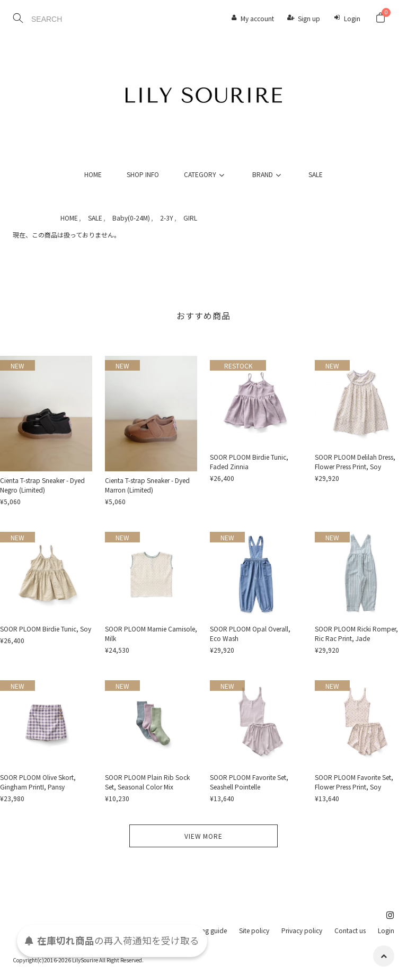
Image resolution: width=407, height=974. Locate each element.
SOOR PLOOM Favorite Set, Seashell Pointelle (249, 782)
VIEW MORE (203, 835)
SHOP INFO (143, 174)
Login (352, 18)
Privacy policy (301, 930)
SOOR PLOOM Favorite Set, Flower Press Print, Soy (354, 782)
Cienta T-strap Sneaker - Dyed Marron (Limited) (147, 485)
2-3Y (166, 217)
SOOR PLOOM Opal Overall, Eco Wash (250, 633)
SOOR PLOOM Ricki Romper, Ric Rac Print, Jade (356, 633)
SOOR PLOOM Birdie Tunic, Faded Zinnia (249, 461)
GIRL (190, 217)
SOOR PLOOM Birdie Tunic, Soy (45, 628)
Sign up (309, 18)
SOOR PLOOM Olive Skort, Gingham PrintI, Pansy (38, 782)
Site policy (254, 930)
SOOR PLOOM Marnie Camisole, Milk (151, 633)
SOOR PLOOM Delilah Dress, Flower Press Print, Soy (355, 461)
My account (257, 18)
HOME (93, 174)
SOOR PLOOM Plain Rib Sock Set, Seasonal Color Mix (147, 782)
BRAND (268, 174)
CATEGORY (205, 174)
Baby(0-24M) (131, 217)
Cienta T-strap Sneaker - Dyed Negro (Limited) (42, 485)
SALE (315, 174)
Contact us (350, 930)
